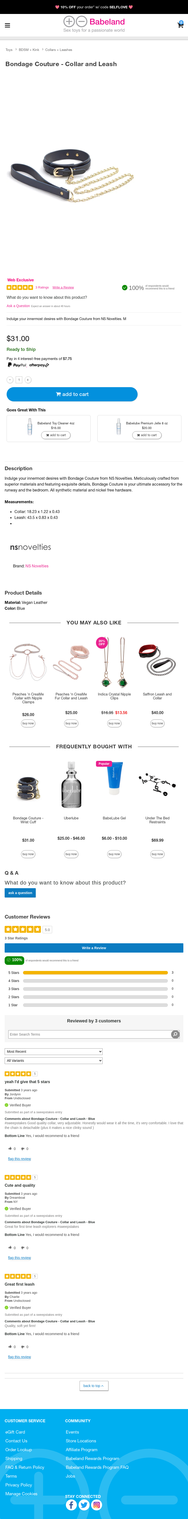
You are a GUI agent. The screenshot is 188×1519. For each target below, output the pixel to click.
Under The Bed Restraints (157, 820)
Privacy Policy (18, 1484)
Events (72, 1432)
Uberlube (71, 818)
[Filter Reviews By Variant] (54, 1060)
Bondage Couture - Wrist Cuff (28, 820)
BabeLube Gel (114, 818)
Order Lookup (18, 1449)
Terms (11, 1476)
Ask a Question (18, 306)
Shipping (13, 1458)
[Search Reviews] (94, 1034)
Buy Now (28, 723)
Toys (9, 50)
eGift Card (15, 1432)
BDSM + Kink (29, 50)
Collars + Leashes (58, 50)
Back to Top (93, 1386)
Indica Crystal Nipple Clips (114, 696)
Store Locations (81, 1440)
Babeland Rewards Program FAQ (97, 1467)
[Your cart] (180, 25)
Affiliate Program (81, 1449)
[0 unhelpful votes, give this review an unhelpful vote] (23, 1149)
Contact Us (16, 1440)
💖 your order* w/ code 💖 (94, 7)
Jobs (70, 1476)
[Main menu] (7, 25)
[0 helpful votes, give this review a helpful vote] (11, 1149)
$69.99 (158, 840)
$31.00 (28, 840)
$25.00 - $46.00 (71, 838)
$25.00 (71, 712)
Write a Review (63, 287)
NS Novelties (36, 565)
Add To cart (72, 394)
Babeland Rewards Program (92, 1458)
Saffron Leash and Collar (157, 696)
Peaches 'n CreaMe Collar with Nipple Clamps (28, 698)
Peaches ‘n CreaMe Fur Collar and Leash (71, 696)
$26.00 (28, 714)
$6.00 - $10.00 (114, 838)
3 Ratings (42, 287)
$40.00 (158, 712)
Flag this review (19, 1159)
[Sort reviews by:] (54, 1051)
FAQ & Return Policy (24, 1467)
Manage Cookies (21, 1493)
